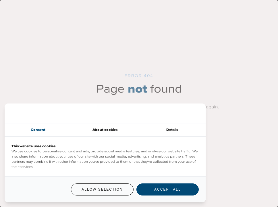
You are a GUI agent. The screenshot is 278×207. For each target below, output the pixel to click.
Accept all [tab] (167, 189)
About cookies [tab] (104, 129)
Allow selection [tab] (102, 189)
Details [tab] (172, 129)
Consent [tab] (38, 129)
